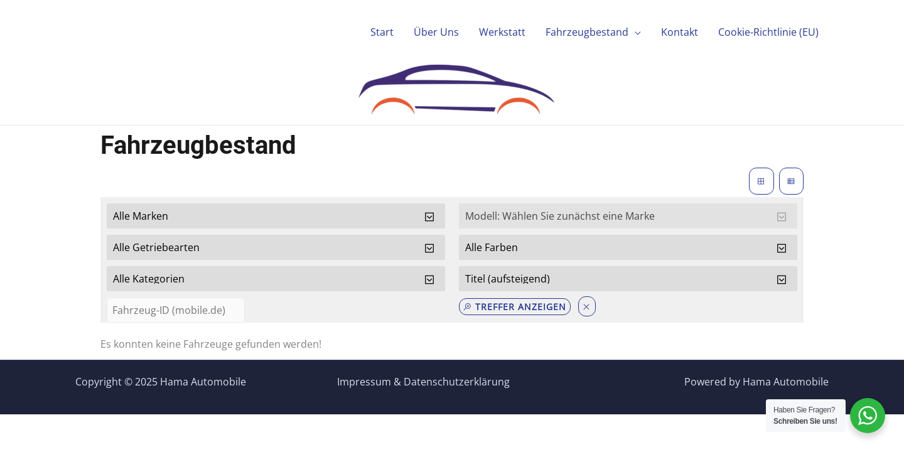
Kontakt (679, 32)
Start (382, 32)
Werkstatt (502, 32)
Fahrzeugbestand (587, 32)
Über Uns (436, 32)
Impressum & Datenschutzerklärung (423, 382)
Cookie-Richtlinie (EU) (768, 32)
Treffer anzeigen (514, 307)
